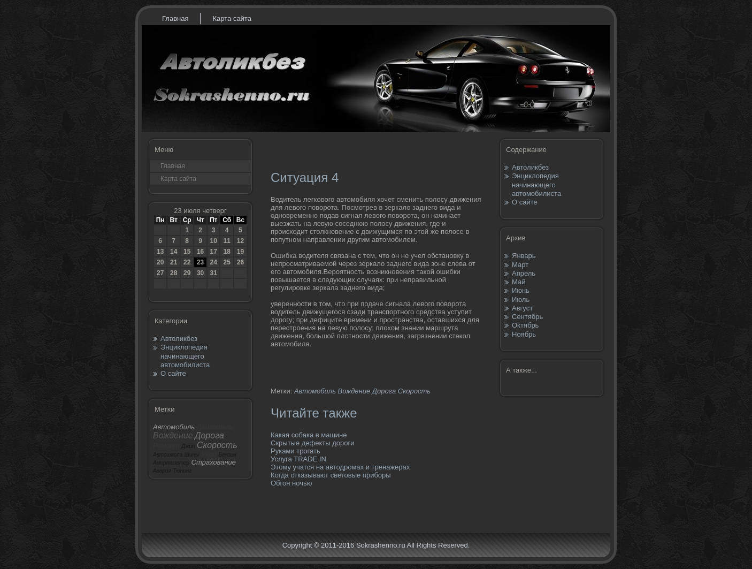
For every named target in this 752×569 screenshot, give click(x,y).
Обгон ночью (291, 483)
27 (160, 273)
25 (226, 262)
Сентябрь (527, 317)
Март (520, 265)
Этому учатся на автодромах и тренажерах (340, 467)
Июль (521, 299)
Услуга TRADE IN (298, 459)
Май (518, 282)
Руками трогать (295, 451)
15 (186, 251)
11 (226, 241)
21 (173, 262)
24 (213, 262)
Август (522, 308)
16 (200, 251)
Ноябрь (524, 334)
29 (186, 273)
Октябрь (525, 325)
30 (200, 273)
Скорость (414, 391)
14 (173, 251)
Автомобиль (315, 391)
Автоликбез (178, 339)
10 (213, 241)
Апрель (523, 273)
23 (200, 262)
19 (240, 251)
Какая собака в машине (309, 435)
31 (213, 273)
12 (240, 241)
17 (213, 251)
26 (240, 262)
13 (160, 251)
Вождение (354, 391)
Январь (524, 256)
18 (226, 251)
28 (173, 273)
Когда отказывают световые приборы (331, 475)
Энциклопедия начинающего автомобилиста (185, 356)
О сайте (173, 373)
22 (186, 262)
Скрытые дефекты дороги (313, 443)
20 (160, 262)
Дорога (384, 391)
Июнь (521, 290)
